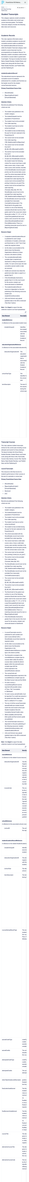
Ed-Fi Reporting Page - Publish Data (6, 9)
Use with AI (21, 7)
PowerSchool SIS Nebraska (13, 2)
